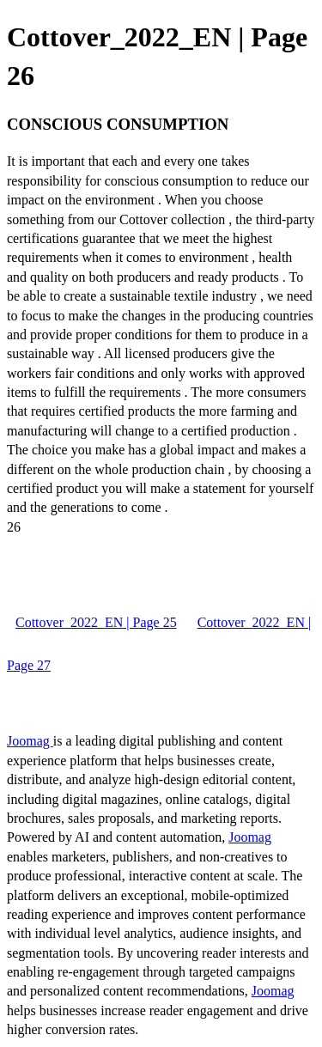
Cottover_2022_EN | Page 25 (96, 622)
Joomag (30, 741)
